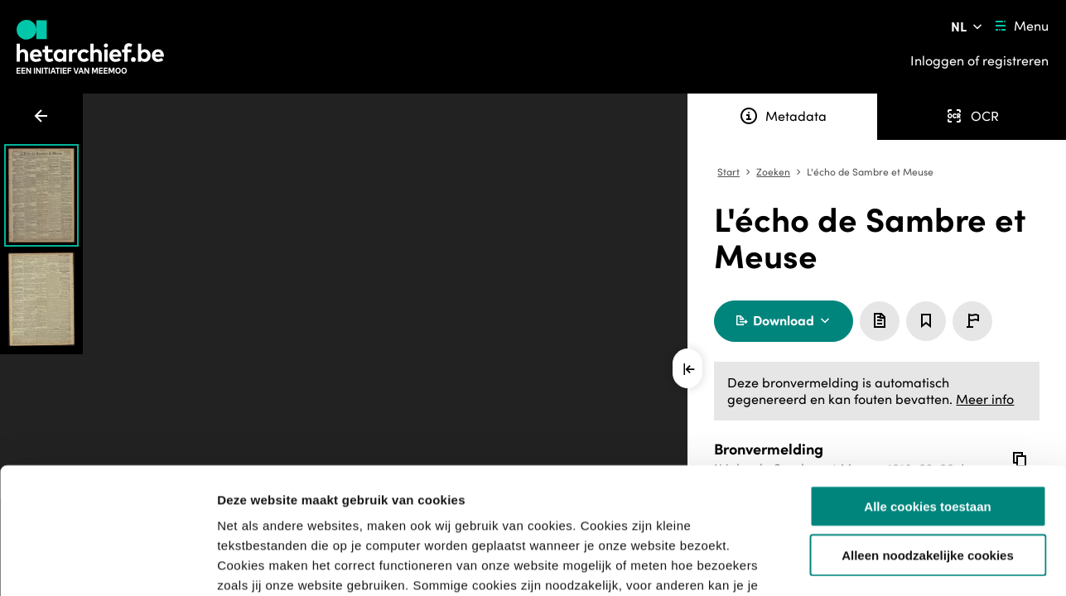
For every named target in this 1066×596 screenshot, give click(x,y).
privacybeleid (705, 496)
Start (728, 172)
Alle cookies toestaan (927, 398)
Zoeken (773, 172)
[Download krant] (783, 321)
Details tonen (895, 563)
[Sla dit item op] (926, 321)
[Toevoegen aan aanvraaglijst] (880, 321)
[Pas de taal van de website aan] (968, 26)
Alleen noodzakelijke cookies (928, 447)
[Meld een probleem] (972, 321)
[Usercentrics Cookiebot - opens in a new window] (107, 563)
